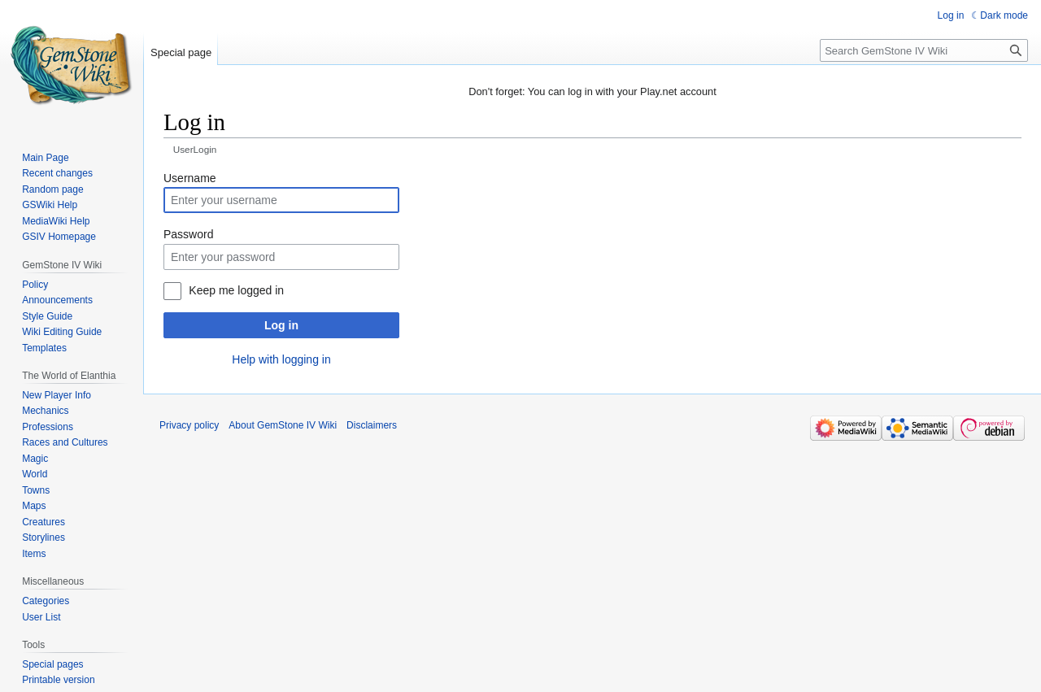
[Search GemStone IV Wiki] (924, 50)
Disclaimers (371, 425)
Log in (281, 325)
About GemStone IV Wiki (283, 425)
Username (189, 178)
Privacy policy (189, 425)
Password (188, 234)
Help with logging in (281, 359)
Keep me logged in (236, 290)
